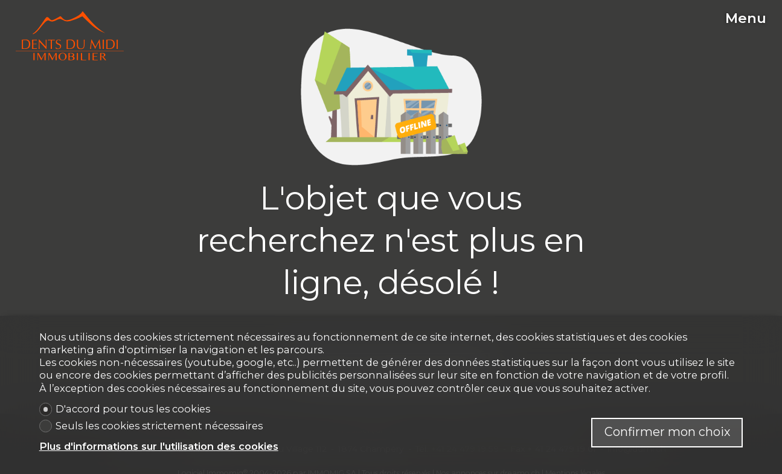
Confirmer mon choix (667, 431)
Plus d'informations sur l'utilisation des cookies (158, 446)
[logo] (70, 36)
